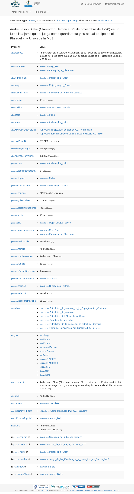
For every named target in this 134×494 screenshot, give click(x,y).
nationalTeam (19, 92)
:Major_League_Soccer (55, 85)
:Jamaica (48, 278)
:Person (45, 339)
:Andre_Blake (51, 418)
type (14, 335)
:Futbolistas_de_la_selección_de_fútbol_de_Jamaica (70, 324)
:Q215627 (48, 359)
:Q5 (45, 367)
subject (16, 308)
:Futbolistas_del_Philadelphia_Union (62, 316)
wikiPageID (18, 141)
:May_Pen (49, 66)
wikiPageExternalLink (23, 129)
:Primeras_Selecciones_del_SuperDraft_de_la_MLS (70, 328)
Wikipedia (44, 490)
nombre (18, 249)
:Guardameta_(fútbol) (55, 107)
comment (17, 382)
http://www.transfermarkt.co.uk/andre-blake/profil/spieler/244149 (71, 133)
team (15, 122)
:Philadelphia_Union (54, 78)
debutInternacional (23, 171)
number (16, 100)
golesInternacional (23, 208)
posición (18, 286)
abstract (17, 52)
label (15, 396)
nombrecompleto (22, 256)
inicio (17, 215)
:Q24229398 (49, 363)
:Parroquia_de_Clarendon (57, 70)
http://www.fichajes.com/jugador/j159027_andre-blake (66, 129)
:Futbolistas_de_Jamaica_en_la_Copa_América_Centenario (74, 308)
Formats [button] (42, 12)
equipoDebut (20, 185)
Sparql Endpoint (114, 4)
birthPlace (18, 66)
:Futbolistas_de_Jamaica (56, 312)
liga (16, 222)
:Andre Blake (49, 403)
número (18, 263)
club (16, 163)
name (15, 425)
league (16, 85)
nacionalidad (20, 241)
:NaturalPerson (48, 347)
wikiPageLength (20, 148)
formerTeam (18, 78)
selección (19, 293)
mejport (20, 444)
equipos (18, 193)
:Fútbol (47, 115)
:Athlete (45, 375)
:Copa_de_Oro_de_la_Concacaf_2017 (63, 444)
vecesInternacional (23, 301)
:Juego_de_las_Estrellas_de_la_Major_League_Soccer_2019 (74, 459)
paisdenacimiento (23, 278)
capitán (20, 437)
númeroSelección (23, 271)
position (16, 107)
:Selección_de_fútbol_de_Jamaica (61, 92)
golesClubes (20, 200)
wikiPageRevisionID (22, 156)
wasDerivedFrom (21, 411)
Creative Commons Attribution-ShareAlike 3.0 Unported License (94, 490)
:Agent (44, 355)
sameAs (16, 403)
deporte (18, 178)
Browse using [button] (21, 12)
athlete (32, 20)
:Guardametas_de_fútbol (56, 320)
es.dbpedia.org (106, 20)
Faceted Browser (91, 4)
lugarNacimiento (22, 230)
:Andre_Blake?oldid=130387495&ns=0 (63, 411)
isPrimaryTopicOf (21, 418)
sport (15, 115)
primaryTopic (21, 474)
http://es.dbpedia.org (67, 20)
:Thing (44, 335)
